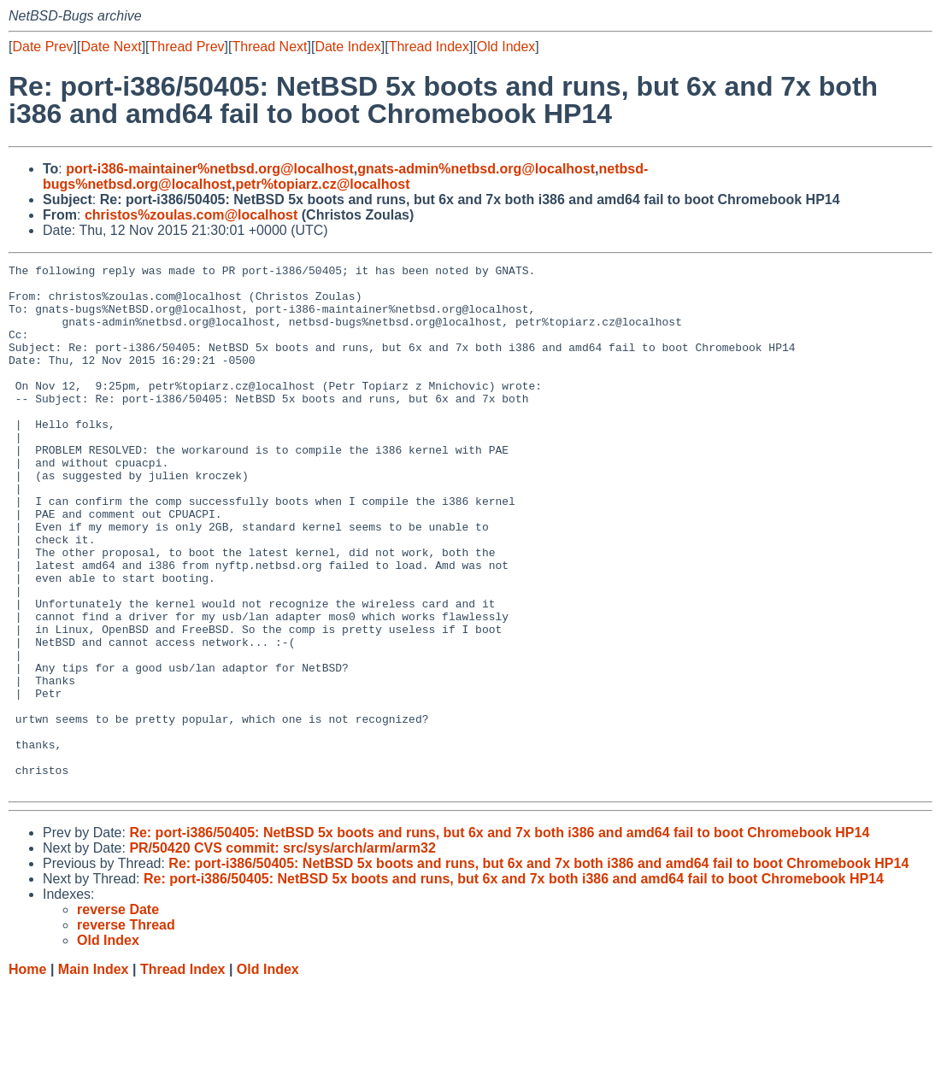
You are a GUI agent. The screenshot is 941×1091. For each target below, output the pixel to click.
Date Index (347, 46)
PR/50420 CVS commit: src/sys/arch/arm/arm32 (282, 953)
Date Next (110, 46)
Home (27, 1074)
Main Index (93, 1074)
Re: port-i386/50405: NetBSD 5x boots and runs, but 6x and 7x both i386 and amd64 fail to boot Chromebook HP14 (499, 937)
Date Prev (42, 46)
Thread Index (429, 46)
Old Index (506, 46)
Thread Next (269, 46)
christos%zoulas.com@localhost (191, 215)
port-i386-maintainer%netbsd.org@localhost (210, 168)
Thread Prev (187, 46)
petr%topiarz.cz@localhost (322, 184)
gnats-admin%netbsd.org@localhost (476, 168)
